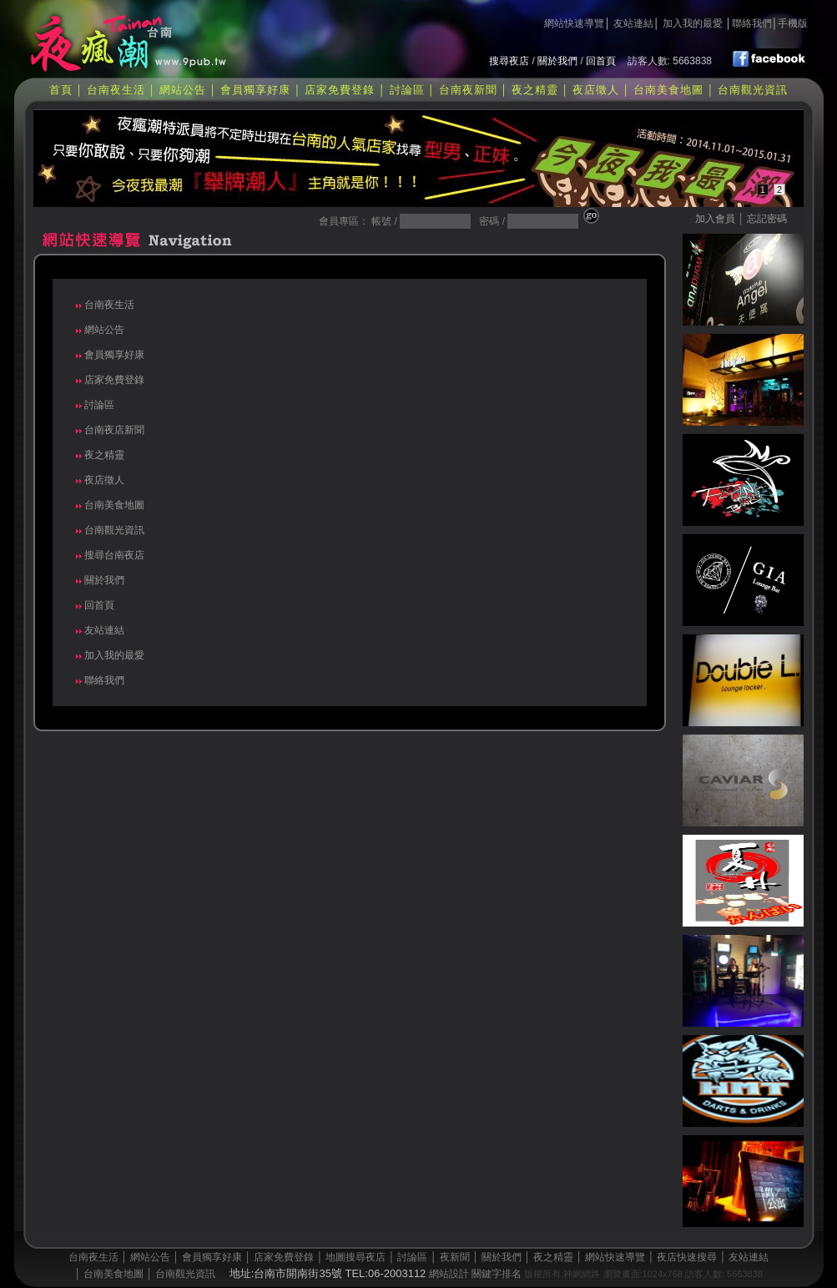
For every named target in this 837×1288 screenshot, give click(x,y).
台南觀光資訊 (753, 89)
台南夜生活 (116, 89)
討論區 (407, 89)
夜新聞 (455, 1257)
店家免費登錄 (340, 89)
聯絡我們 (752, 23)
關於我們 (557, 61)
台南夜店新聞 (113, 430)
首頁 (61, 89)
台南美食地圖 (668, 89)
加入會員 (715, 219)
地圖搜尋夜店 (355, 1257)
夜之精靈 (535, 89)
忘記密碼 (767, 219)
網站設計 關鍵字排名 (475, 1274)
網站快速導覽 (574, 23)
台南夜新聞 (468, 89)
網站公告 (182, 89)
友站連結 (633, 23)
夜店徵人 (595, 89)
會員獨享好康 (255, 89)
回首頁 (601, 61)
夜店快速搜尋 (687, 1257)
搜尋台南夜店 (113, 555)
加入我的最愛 (693, 23)
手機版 (793, 23)
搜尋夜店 (509, 61)
